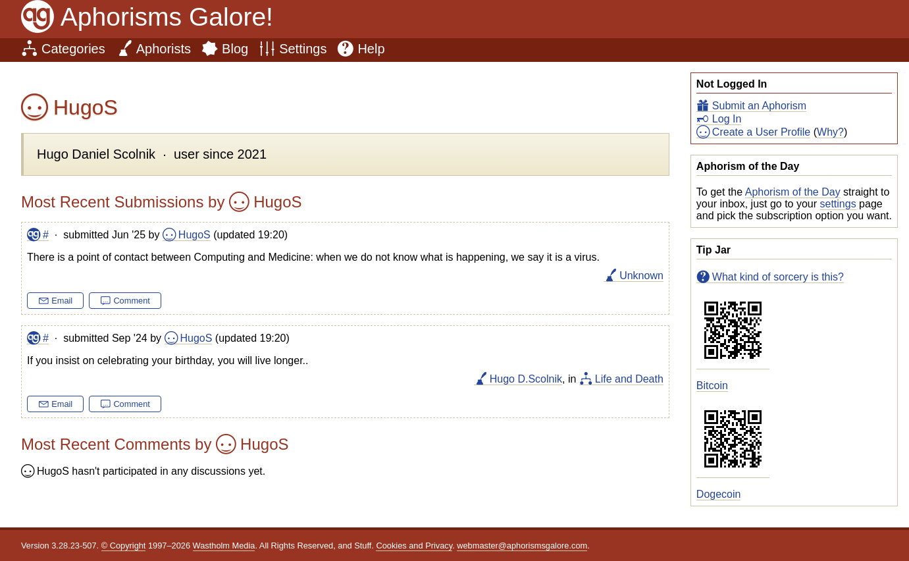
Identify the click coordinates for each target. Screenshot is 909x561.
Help (370, 48)
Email (61, 301)
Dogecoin (718, 494)
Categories (73, 48)
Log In (726, 118)
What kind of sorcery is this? (778, 276)
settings (838, 203)
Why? (830, 132)
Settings (302, 48)
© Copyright (123, 545)
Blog (235, 48)
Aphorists (163, 48)
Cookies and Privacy (414, 545)
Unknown (641, 275)
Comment (131, 301)
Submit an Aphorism (759, 105)
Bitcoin (712, 385)
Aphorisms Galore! (167, 17)
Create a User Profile (761, 132)
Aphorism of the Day (793, 192)
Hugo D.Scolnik (526, 379)
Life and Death (629, 379)
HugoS (194, 234)
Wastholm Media (224, 545)
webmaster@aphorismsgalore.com (522, 545)
